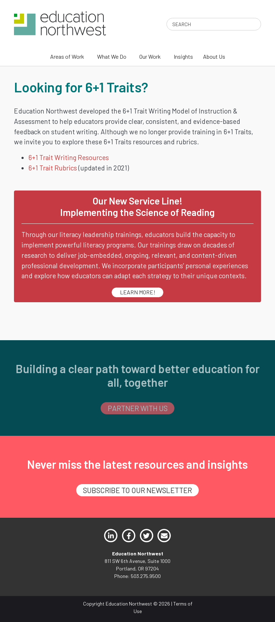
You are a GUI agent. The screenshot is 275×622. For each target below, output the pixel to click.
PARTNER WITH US (138, 408)
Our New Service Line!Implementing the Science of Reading (137, 206)
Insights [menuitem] (183, 56)
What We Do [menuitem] (111, 56)
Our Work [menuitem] (150, 56)
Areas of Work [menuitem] (67, 56)
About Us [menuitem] (214, 56)
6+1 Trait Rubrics (52, 168)
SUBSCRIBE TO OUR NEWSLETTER (137, 490)
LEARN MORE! (137, 292)
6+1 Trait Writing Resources (68, 157)
